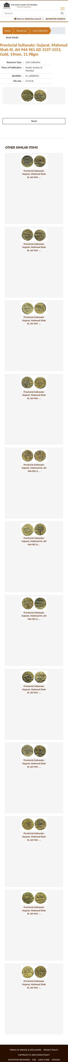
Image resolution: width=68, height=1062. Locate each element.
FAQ (34, 1059)
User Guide (44, 1059)
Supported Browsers (19, 1059)
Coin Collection (40, 30)
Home (7, 30)
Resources (22, 30)
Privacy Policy (50, 1049)
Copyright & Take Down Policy (34, 1055)
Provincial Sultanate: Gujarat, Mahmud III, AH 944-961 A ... (34, 468)
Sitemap (56, 1059)
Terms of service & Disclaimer (25, 1049)
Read (34, 121)
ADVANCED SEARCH (55, 18)
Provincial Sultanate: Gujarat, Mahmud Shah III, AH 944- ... (34, 174)
